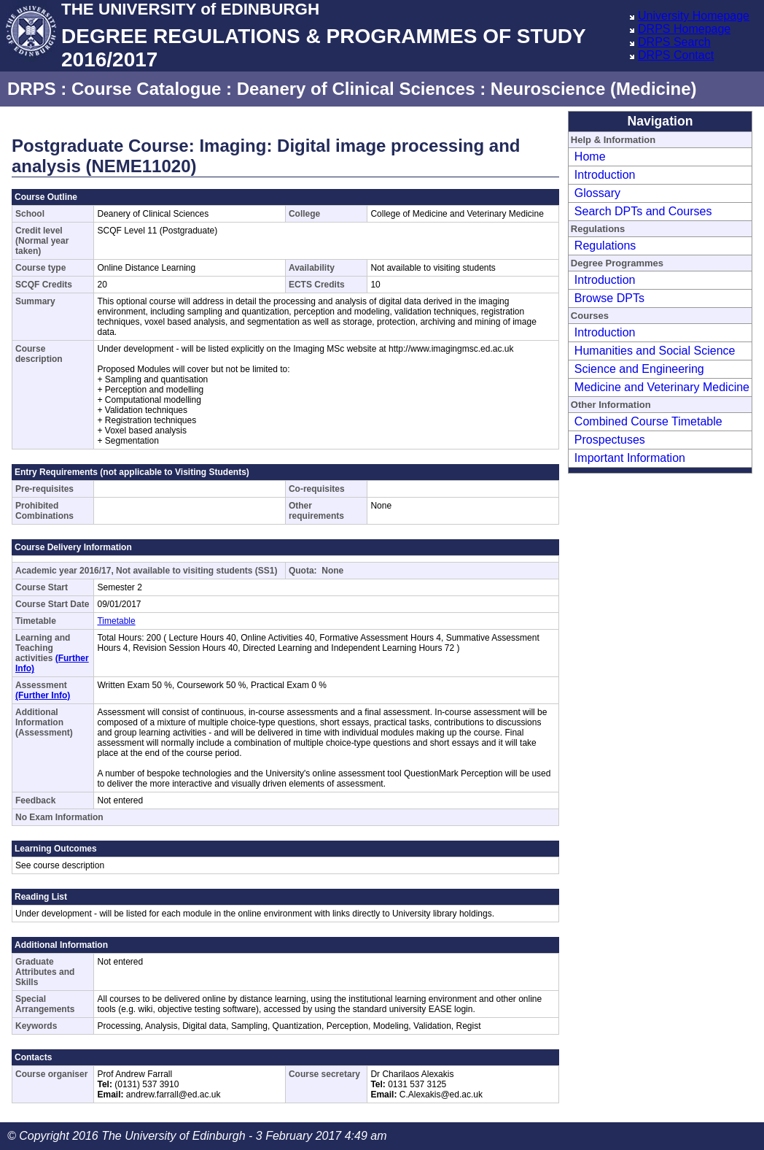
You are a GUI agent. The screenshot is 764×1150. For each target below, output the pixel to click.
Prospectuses (609, 439)
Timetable (116, 621)
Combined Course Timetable (648, 421)
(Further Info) (42, 695)
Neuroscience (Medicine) (594, 89)
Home (590, 156)
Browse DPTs (609, 298)
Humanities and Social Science (655, 350)
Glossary (597, 193)
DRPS (31, 89)
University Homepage (693, 15)
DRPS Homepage (684, 29)
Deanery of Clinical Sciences (356, 89)
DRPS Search (674, 42)
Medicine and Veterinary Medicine (661, 387)
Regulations (605, 245)
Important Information (629, 458)
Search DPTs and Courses (643, 211)
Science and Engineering (639, 369)
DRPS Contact (676, 55)
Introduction (605, 175)
